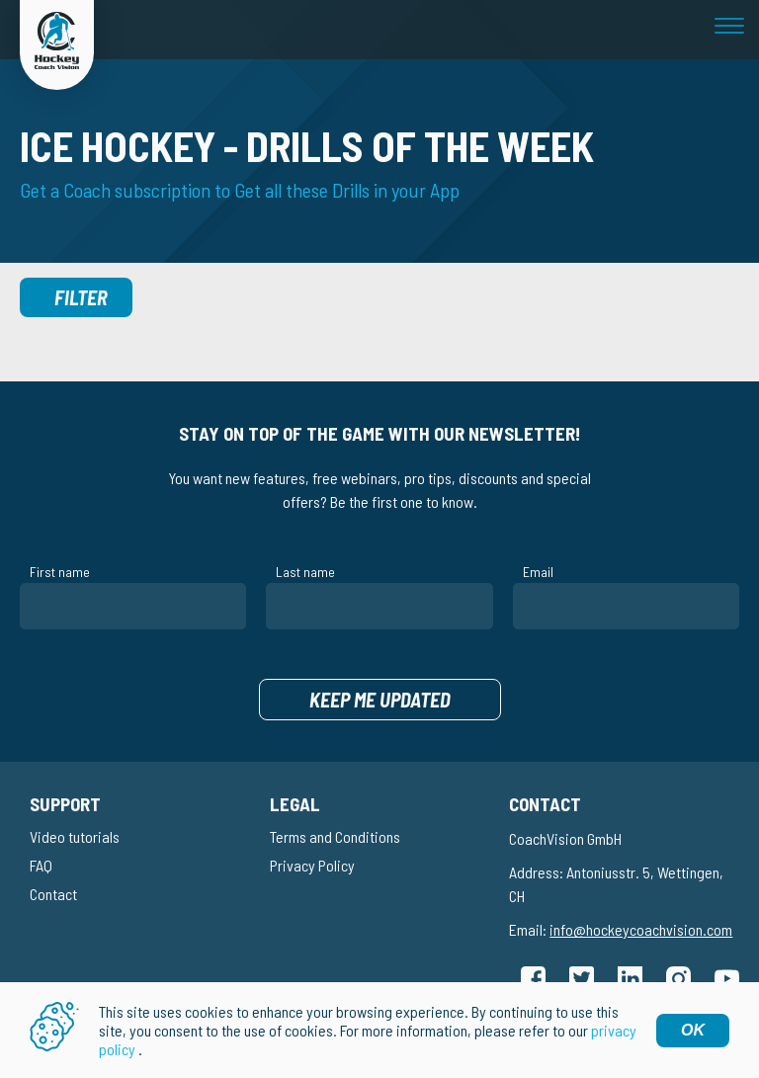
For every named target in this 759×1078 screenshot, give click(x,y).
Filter (81, 297)
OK (693, 1030)
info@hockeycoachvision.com (640, 929)
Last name (305, 571)
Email (538, 571)
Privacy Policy (312, 865)
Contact (53, 893)
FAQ (41, 865)
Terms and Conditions (335, 836)
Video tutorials (75, 836)
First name (60, 571)
